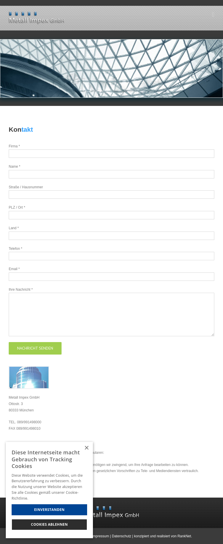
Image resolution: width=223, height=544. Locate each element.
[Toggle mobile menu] (213, 15)
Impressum (100, 536)
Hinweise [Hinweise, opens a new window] (37, 498)
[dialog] (49, 490)
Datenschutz (121, 536)
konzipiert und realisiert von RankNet (162, 536)
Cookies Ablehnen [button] (49, 524)
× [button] (86, 448)
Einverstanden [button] (49, 509)
